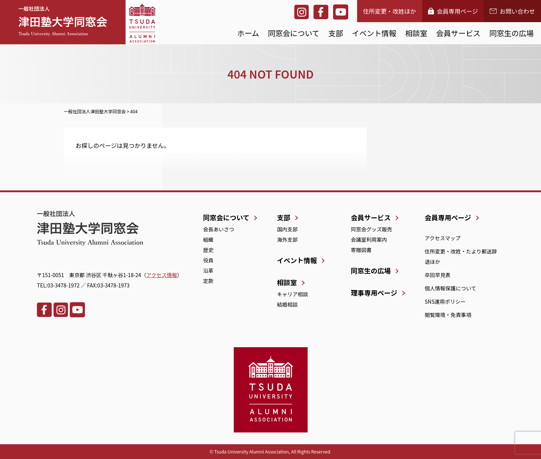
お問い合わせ (512, 11)
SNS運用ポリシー (445, 301)
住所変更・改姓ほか (389, 11)
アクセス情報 (161, 275)
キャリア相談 (292, 294)
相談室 (416, 33)
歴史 (208, 249)
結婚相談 (287, 304)
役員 (208, 260)
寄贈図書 (361, 249)
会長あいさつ (218, 229)
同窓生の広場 (511, 33)
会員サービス (458, 33)
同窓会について (293, 33)
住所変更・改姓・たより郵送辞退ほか (461, 256)
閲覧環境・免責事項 (448, 314)
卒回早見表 (438, 275)
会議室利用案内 (369, 239)
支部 (335, 33)
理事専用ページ (374, 292)
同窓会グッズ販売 (371, 229)
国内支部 (287, 229)
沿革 (208, 270)
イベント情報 (374, 33)
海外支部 (287, 239)
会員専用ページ (453, 11)
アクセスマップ (442, 238)
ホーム (248, 33)
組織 (208, 239)
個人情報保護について (450, 288)
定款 (208, 280)
